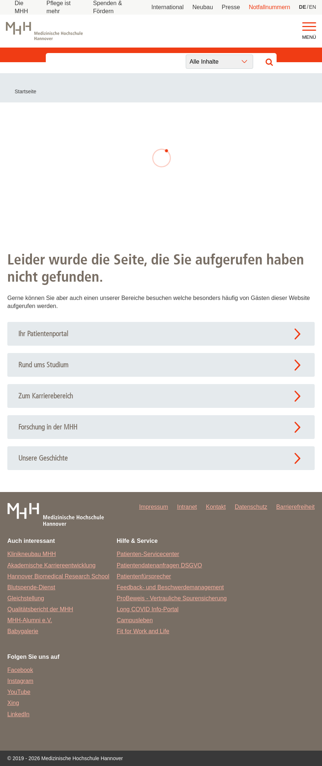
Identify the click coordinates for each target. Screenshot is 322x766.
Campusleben (134, 620)
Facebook (20, 670)
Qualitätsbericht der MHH (40, 609)
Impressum (153, 507)
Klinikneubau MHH (31, 554)
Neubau (202, 7)
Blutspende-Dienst (31, 587)
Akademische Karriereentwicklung (51, 565)
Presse (231, 7)
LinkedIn (18, 714)
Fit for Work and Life (142, 631)
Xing (13, 703)
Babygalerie (22, 631)
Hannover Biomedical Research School (58, 576)
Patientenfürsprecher (143, 576)
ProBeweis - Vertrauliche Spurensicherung (171, 598)
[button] (309, 26)
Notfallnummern (269, 7)
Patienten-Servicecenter (147, 554)
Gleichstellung (25, 598)
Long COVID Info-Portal (147, 609)
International (167, 7)
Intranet (187, 507)
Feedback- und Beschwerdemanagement (170, 587)
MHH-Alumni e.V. (29, 620)
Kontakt (216, 507)
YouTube (18, 692)
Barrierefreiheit (295, 507)
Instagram (20, 681)
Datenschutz (251, 507)
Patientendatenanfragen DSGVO (159, 565)
